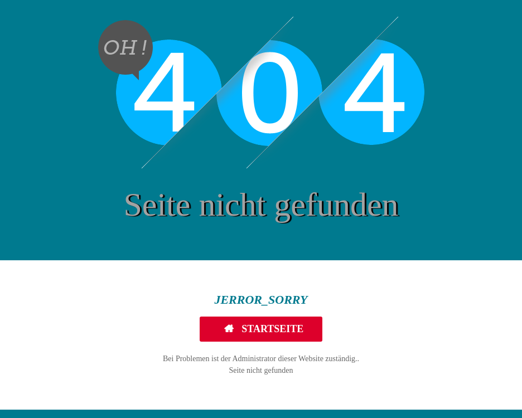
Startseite (271, 328)
